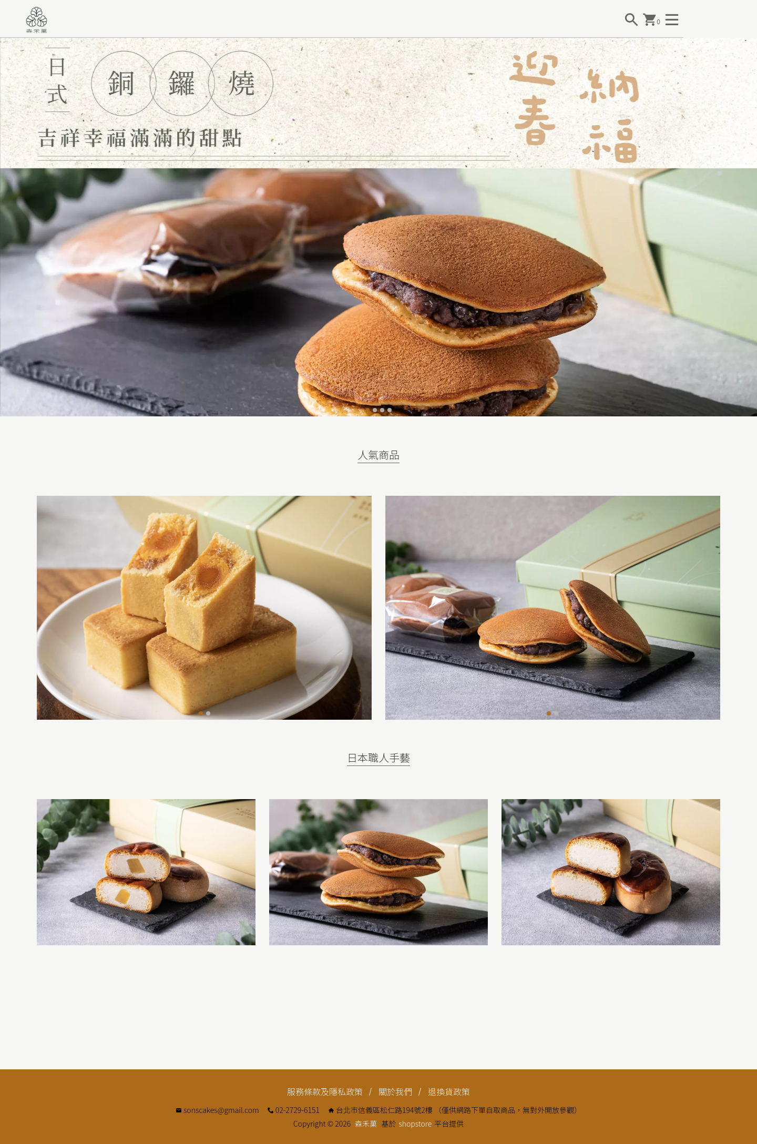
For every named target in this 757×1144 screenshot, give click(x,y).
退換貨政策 (449, 1091)
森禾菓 (366, 1123)
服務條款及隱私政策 (325, 1091)
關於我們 (395, 1091)
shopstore (415, 1123)
